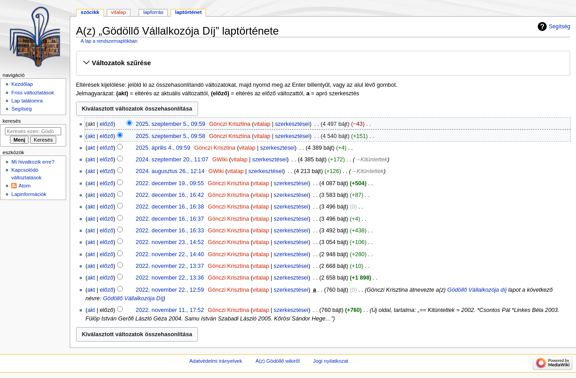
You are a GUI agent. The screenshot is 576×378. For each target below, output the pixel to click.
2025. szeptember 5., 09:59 (170, 124)
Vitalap (118, 12)
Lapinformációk (28, 194)
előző (106, 124)
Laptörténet (188, 12)
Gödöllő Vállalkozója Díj (133, 298)
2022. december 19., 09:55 (170, 183)
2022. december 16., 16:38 (170, 207)
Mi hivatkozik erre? (32, 162)
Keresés (12, 121)
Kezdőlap (22, 84)
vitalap (262, 124)
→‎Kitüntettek (371, 159)
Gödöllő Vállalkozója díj (477, 290)
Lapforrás (153, 12)
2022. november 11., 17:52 (170, 310)
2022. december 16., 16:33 (170, 230)
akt (91, 136)
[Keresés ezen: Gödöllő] (33, 131)
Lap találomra (26, 100)
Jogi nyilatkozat (330, 361)
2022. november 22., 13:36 (170, 278)
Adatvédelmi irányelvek (215, 361)
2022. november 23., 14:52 (170, 242)
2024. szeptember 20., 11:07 (172, 159)
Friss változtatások (32, 92)
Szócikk (90, 12)
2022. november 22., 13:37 (170, 266)
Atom (24, 185)
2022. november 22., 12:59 (170, 290)
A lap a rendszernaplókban (109, 41)
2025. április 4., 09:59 (163, 148)
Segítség (560, 26)
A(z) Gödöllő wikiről (278, 361)
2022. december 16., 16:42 (170, 195)
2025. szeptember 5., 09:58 (170, 136)
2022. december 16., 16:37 (170, 219)
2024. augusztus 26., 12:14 (170, 171)
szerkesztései (292, 124)
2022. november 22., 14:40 (170, 254)
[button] (323, 62)
